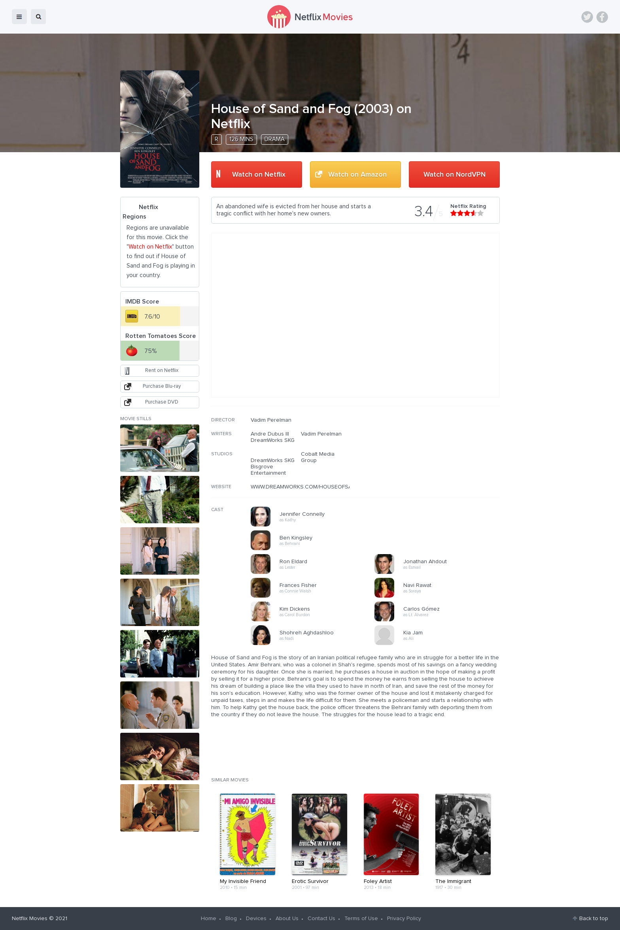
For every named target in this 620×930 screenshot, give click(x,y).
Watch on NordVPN (454, 174)
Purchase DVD (161, 402)
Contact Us (321, 918)
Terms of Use (361, 918)
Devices (256, 918)
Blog (231, 918)
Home (208, 918)
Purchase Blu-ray (162, 386)
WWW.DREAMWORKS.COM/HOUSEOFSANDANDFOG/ (317, 487)
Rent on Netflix (161, 370)
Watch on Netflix (258, 174)
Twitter (587, 17)
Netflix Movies (29, 918)
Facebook (602, 17)
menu (19, 16)
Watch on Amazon (357, 174)
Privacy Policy (404, 918)
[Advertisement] (440, 467)
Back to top (593, 918)
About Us (287, 918)
